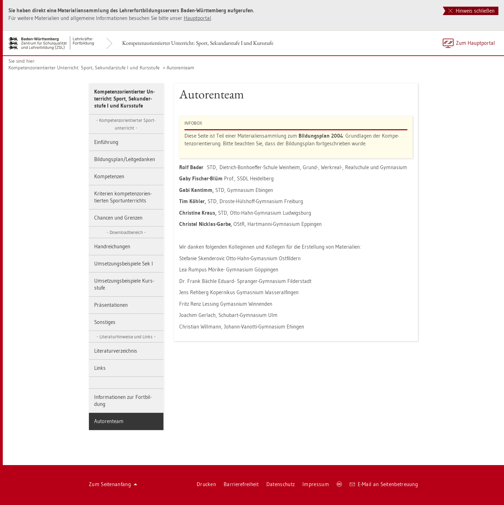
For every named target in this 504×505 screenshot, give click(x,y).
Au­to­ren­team (180, 67)
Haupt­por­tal (197, 18)
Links (100, 368)
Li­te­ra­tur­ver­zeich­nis (115, 350)
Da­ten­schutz (280, 484)
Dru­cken (206, 484)
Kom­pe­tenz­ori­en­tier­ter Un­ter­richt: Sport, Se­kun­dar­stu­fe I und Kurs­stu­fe (197, 43)
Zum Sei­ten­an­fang (113, 484)
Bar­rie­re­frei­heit (241, 484)
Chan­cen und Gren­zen (118, 217)
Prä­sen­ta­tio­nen (111, 305)
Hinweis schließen (471, 10)
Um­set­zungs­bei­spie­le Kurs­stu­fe (124, 284)
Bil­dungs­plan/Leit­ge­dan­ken (124, 159)
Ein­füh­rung (106, 142)
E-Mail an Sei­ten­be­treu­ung (384, 484)
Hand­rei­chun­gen (112, 246)
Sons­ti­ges (104, 322)
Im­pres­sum (315, 484)
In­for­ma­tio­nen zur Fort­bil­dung (123, 400)
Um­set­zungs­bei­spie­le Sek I (123, 263)
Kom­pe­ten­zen (109, 176)
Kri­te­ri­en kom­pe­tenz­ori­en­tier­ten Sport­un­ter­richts (123, 197)
